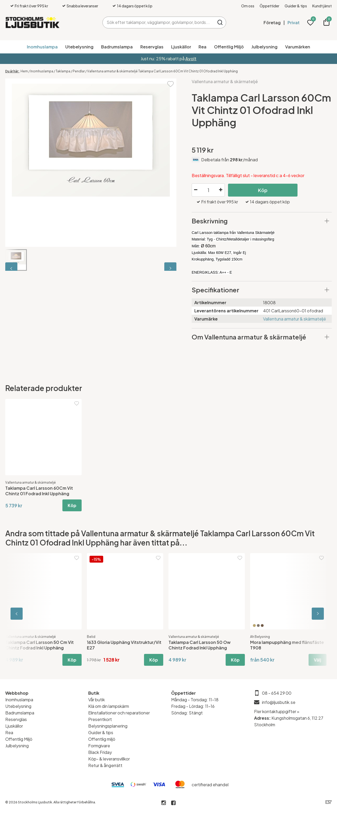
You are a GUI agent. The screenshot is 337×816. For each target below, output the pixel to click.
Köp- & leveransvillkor (109, 759)
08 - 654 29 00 (276, 693)
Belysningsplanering (107, 726)
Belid (91, 637)
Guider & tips (296, 5)
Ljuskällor (181, 46)
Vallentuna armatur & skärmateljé (225, 81)
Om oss (247, 5)
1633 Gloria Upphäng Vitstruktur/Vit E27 (124, 644)
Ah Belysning (260, 637)
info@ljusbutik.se (278, 702)
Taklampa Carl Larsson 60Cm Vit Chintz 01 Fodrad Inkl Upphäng (39, 490)
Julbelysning (264, 46)
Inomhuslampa (42, 46)
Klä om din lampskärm (108, 706)
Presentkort (100, 719)
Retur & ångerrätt (105, 765)
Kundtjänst (322, 5)
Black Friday (100, 752)
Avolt (190, 58)
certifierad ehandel (210, 784)
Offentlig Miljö (229, 46)
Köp (262, 190)
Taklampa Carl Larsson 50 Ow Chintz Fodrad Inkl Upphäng (199, 644)
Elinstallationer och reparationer (119, 712)
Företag (272, 22)
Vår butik (96, 699)
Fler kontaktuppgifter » (276, 711)
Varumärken (297, 46)
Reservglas (151, 46)
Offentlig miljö (101, 739)
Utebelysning (79, 46)
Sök (220, 22)
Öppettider (269, 5)
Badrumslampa (117, 46)
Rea (202, 46)
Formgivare (99, 745)
